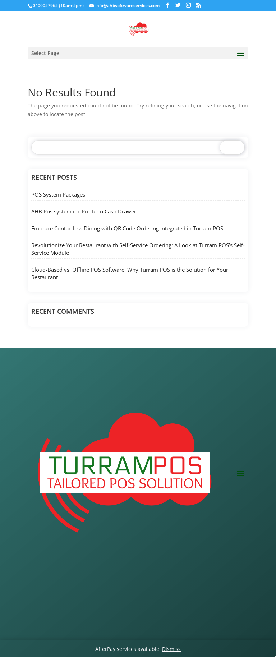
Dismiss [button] (171, 648)
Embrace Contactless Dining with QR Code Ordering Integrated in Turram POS (127, 228)
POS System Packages (58, 194)
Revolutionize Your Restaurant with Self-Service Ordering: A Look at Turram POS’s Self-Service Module (138, 249)
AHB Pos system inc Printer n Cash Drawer (83, 211)
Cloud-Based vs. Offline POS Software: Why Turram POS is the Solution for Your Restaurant (129, 273)
